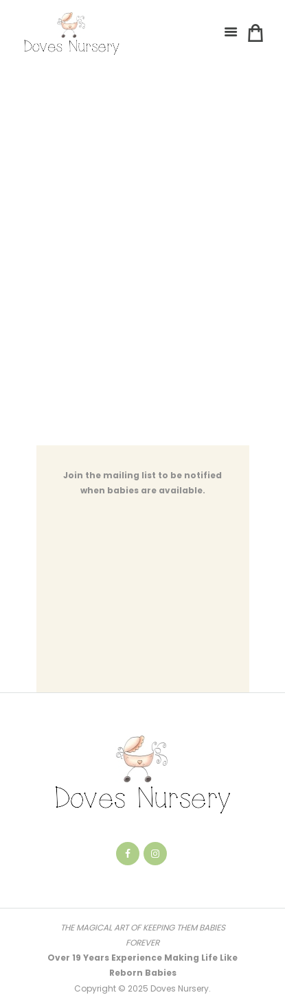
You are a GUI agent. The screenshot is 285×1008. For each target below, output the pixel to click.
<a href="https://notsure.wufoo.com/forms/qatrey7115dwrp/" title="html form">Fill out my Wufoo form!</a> (143, 267)
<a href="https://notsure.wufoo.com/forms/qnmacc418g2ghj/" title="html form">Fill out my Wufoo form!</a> (143, 603)
